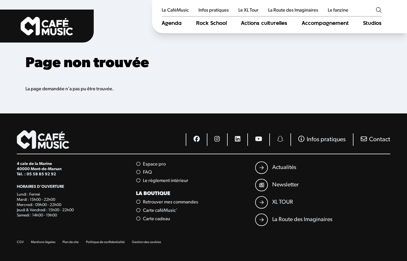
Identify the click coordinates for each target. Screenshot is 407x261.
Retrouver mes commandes (167, 202)
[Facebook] (196, 139)
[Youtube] (258, 139)
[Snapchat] (279, 139)
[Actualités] (275, 167)
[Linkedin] (237, 139)
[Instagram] (217, 139)
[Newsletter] (277, 185)
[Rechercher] (379, 10)
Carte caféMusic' (156, 210)
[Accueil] (47, 26)
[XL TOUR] (274, 202)
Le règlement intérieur (162, 180)
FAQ (144, 172)
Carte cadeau (153, 218)
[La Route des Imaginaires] (293, 220)
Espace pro (150, 164)
